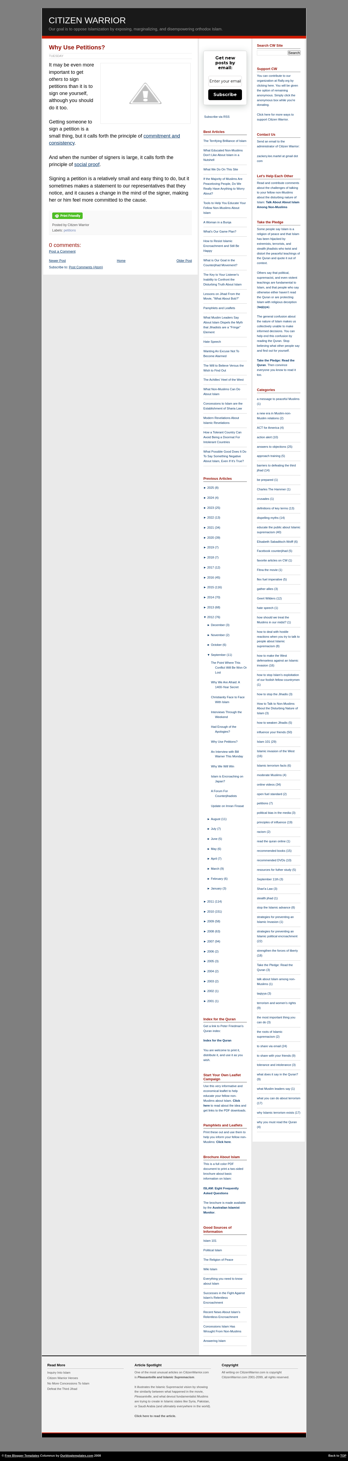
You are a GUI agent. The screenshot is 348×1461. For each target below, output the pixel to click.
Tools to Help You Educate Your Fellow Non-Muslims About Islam (224, 207)
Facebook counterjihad (272, 550)
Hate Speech (212, 341)
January (217, 888)
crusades (263, 498)
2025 (211, 487)
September (219, 654)
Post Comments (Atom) (86, 267)
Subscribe (225, 94)
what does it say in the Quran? (277, 1074)
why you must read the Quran (277, 1122)
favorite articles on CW (272, 560)
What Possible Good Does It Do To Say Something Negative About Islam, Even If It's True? (224, 456)
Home (121, 261)
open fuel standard (270, 794)
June (214, 838)
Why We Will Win (222, 766)
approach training (269, 456)
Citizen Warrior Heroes (62, 1378)
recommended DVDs (271, 860)
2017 (211, 567)
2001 (211, 1001)
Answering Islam (214, 1340)
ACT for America (268, 427)
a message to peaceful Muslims (278, 399)
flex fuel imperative (270, 579)
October (217, 644)
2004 (211, 971)
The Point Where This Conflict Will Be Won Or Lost (229, 667)
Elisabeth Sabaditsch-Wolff (275, 541)
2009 (211, 921)
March (215, 868)
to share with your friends (274, 1055)
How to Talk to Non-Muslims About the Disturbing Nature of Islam (277, 708)
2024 (211, 497)
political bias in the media (274, 812)
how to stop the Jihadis (273, 694)
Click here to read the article (155, 1416)
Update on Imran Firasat (227, 806)
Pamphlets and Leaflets (219, 308)
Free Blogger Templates (22, 1455)
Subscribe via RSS (216, 116)
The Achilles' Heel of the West (223, 379)
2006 (211, 951)
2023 (211, 507)
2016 (211, 577)
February (217, 878)
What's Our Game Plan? (219, 231)
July (214, 828)
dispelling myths (268, 517)
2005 (211, 961)
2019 (211, 547)
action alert (265, 437)
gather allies (265, 588)
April (214, 858)
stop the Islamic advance (274, 907)
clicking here (265, 85)
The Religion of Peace (218, 1259)
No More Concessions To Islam (68, 1383)
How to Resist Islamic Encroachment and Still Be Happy (221, 245)
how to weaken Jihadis (272, 722)
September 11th (268, 879)
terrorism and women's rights (276, 1003)
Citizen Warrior (87, 20)
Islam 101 (210, 1240)
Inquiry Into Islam (58, 1372)
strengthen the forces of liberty (277, 950)
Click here (223, 1142)
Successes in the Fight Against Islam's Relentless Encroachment (224, 1297)
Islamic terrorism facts (272, 765)
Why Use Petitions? (77, 47)
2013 (211, 607)
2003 (211, 981)
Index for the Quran (217, 1040)
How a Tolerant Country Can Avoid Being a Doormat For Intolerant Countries (222, 437)
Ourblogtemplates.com (76, 1455)
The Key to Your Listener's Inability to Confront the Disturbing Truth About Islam (222, 279)
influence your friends (272, 732)
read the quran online (272, 841)
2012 (211, 617)
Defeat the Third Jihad (62, 1388)
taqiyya (263, 307)
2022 (211, 517)
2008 (211, 931)
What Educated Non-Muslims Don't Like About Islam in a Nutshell (223, 155)
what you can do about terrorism (278, 1098)
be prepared (265, 479)
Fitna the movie (268, 569)
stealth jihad (265, 898)
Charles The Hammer (272, 489)
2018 (211, 557)
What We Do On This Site (220, 169)
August (216, 819)
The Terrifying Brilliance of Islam (224, 140)
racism (262, 831)
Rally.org (284, 80)
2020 (211, 537)
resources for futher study (274, 869)
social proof (87, 164)
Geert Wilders (266, 598)
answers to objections (272, 446)
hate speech (265, 607)
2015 (211, 587)
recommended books (271, 850)
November (218, 635)
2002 (211, 991)
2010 (211, 911)
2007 (211, 941)
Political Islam (212, 1250)
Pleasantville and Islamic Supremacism (166, 1377)
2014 (211, 597)
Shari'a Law (265, 888)
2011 (211, 901)
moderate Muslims (270, 775)
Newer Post (57, 261)
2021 (211, 527)
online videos (266, 784)
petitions (70, 230)
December (218, 625)
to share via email (269, 1046)
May (214, 848)
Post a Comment (62, 251)
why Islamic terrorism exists (276, 1112)
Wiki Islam (210, 1269)
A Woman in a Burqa (217, 222)
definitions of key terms (273, 508)
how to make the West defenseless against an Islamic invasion (277, 660)
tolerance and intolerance (274, 1064)
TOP (343, 1455)
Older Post (184, 261)
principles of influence (272, 822)
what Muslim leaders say (274, 1088)
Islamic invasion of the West (275, 751)
